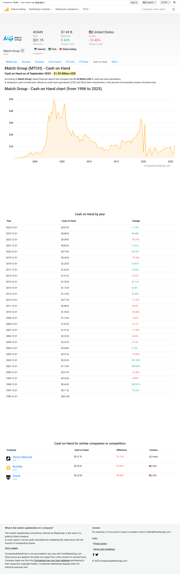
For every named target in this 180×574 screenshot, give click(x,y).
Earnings (39, 61)
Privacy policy (100, 543)
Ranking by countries (39, 9)
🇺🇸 (148, 2)
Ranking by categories (67, 9)
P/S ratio (83, 61)
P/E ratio (70, 61)
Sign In (134, 2)
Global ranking (18, 9)
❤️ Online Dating (67, 49)
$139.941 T (39, 2)
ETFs (85, 9)
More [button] (114, 61)
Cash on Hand (100, 61)
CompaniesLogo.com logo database (52, 560)
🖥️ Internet (39, 49)
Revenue (26, 61)
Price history (55, 61)
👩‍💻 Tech (52, 49)
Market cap (11, 61)
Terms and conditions (104, 549)
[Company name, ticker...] (158, 9)
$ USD (164, 2)
